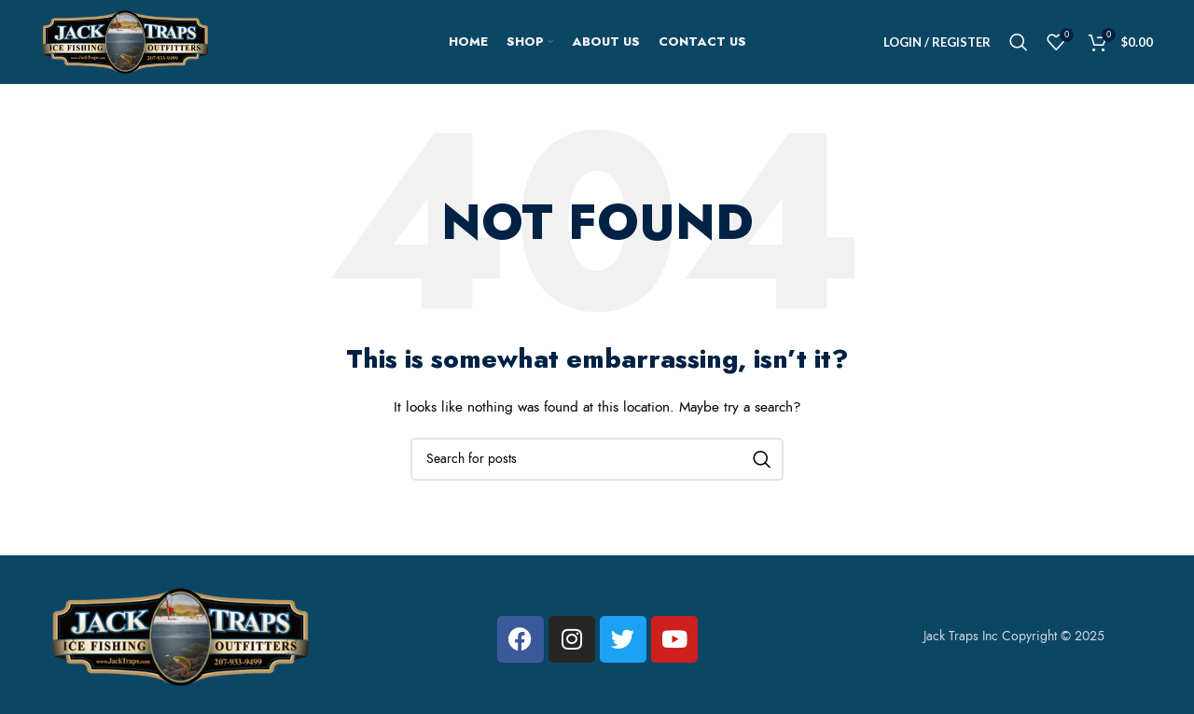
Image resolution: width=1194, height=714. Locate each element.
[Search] (1018, 42)
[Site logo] (125, 40)
